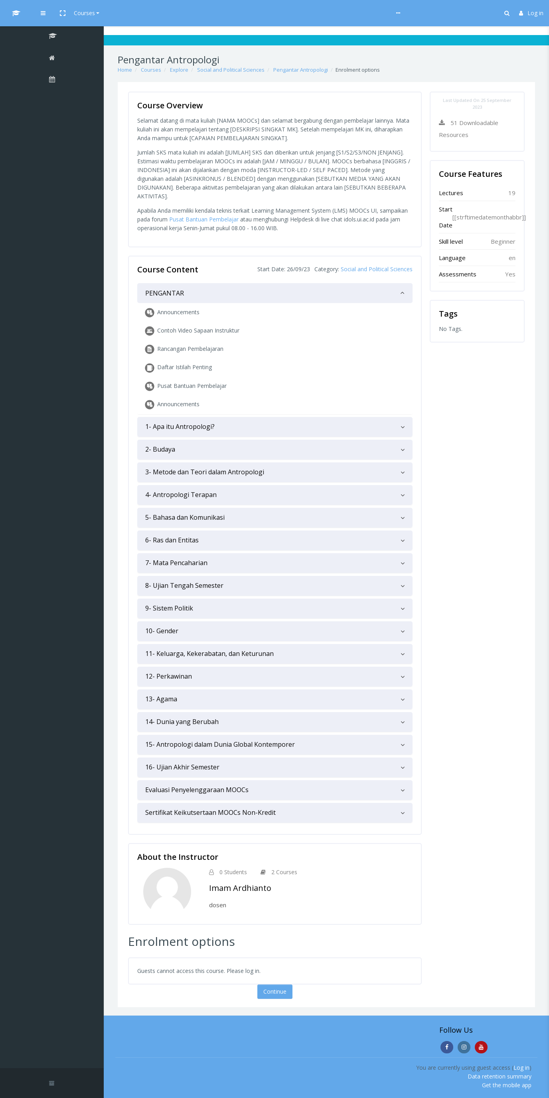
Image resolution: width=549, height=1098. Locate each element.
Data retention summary (499, 1076)
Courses (156, 13)
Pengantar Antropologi (300, 69)
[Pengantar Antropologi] (52, 37)
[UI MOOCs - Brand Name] (52, 13)
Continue (274, 991)
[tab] (275, 293)
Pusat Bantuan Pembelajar (204, 219)
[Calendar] (52, 80)
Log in (531, 13)
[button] (134, 13)
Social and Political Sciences (231, 69)
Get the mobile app (506, 1085)
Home (125, 69)
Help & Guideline (198, 13)
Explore (179, 69)
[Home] (52, 59)
